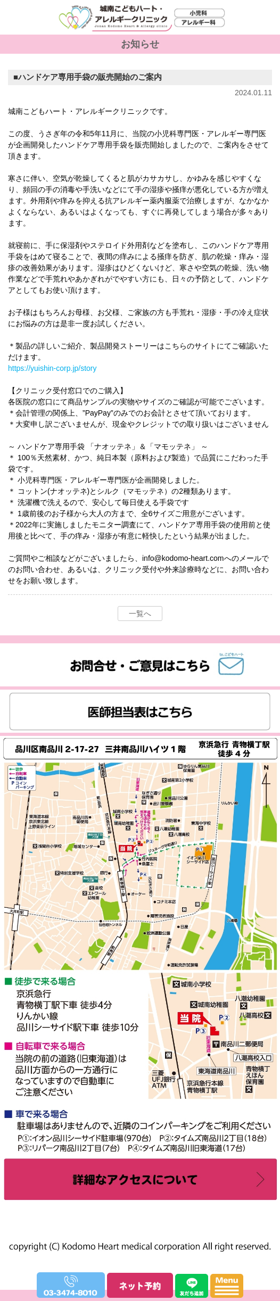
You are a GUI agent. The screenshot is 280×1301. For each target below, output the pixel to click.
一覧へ (140, 613)
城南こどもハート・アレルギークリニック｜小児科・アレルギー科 (137, 48)
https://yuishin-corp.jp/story (52, 368)
